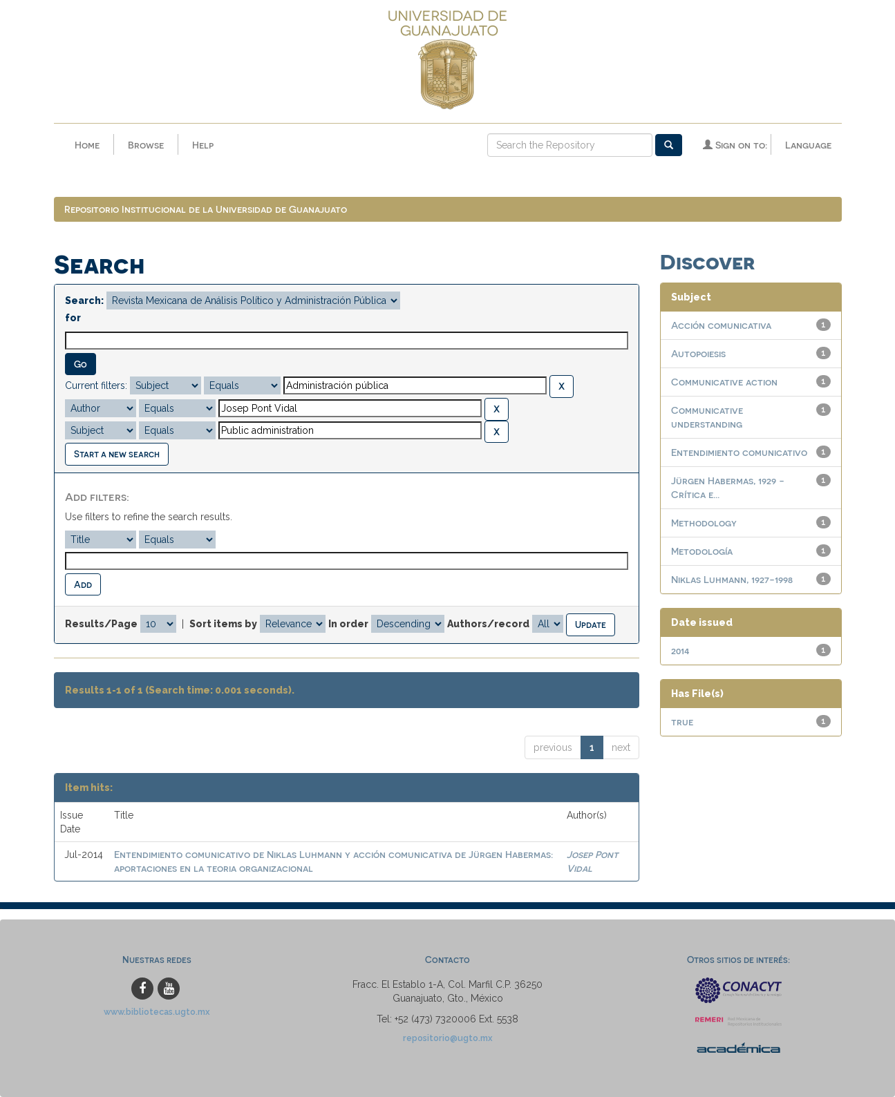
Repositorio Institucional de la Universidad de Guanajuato (205, 209)
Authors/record (488, 623)
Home (87, 145)
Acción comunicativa (721, 325)
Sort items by (223, 623)
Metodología (702, 551)
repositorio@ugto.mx (448, 1038)
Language (808, 145)
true (682, 721)
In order (348, 623)
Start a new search (117, 453)
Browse (146, 145)
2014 (680, 650)
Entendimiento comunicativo (739, 452)
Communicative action (724, 382)
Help (203, 145)
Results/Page (101, 623)
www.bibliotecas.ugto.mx (157, 1012)
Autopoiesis (698, 353)
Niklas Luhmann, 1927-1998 (732, 579)
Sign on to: (735, 145)
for (73, 317)
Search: (84, 300)
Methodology (704, 522)
